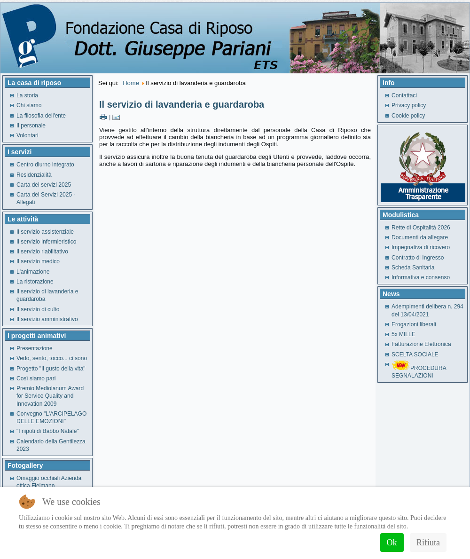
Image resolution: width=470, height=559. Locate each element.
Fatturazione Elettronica (421, 344)
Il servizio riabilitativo (42, 251)
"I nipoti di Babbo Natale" (47, 431)
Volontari (27, 135)
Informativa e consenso (421, 277)
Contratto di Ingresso (418, 257)
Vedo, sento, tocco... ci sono (51, 358)
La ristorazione (35, 281)
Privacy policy (409, 105)
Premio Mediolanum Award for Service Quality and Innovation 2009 (50, 396)
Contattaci (404, 95)
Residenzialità (34, 175)
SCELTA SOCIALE (415, 354)
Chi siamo (28, 105)
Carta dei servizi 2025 (43, 184)
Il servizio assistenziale (45, 231)
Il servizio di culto (37, 309)
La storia (27, 95)
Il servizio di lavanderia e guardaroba (181, 104)
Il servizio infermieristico (46, 241)
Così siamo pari (35, 378)
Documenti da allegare (420, 237)
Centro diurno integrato (45, 164)
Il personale (31, 125)
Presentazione (34, 348)
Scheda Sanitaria (413, 267)
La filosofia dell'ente (41, 115)
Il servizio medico (38, 261)
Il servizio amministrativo (47, 319)
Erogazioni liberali (414, 324)
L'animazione (32, 271)
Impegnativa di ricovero (421, 247)
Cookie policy (408, 115)
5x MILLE (403, 334)
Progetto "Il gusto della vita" (51, 368)
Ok (392, 542)
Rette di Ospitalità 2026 (421, 227)
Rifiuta (428, 542)
